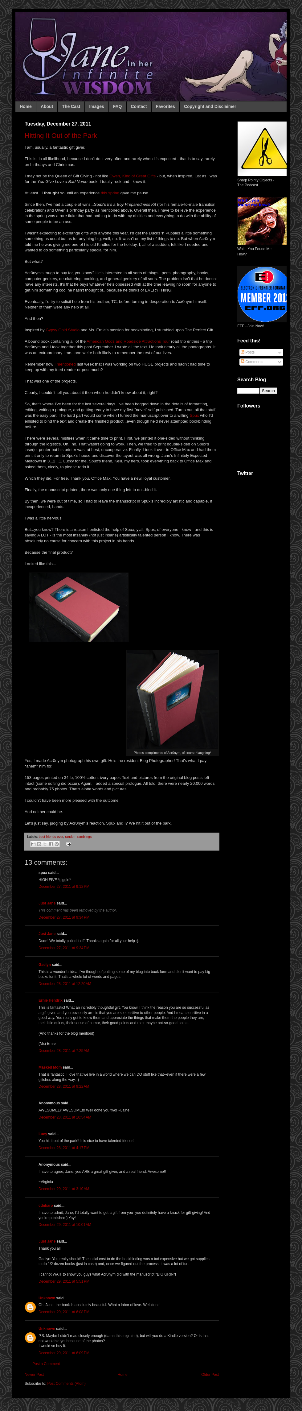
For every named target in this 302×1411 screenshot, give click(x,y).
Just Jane (47, 903)
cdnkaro (46, 1205)
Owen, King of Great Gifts (132, 176)
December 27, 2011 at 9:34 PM (64, 917)
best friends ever (51, 836)
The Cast (71, 106)
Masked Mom (50, 1067)
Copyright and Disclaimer (210, 106)
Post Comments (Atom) (66, 1383)
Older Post (210, 1374)
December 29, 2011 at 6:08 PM (64, 1312)
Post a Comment (46, 1364)
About (47, 106)
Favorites (165, 106)
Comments (252, 362)
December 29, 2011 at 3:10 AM (64, 1189)
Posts (248, 352)
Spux (194, 415)
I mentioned (65, 364)
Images (96, 106)
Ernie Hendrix (51, 1000)
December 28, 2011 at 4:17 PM (64, 1148)
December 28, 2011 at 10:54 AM (65, 1117)
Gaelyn (45, 964)
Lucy (43, 1134)
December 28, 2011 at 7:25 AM (64, 1051)
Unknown (47, 1298)
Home (26, 106)
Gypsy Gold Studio (63, 330)
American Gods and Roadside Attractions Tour (128, 341)
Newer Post (34, 1374)
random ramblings (78, 836)
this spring (110, 193)
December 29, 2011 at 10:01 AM (65, 1225)
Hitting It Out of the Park (61, 135)
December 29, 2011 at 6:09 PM (64, 1353)
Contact (139, 106)
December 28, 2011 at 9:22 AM (64, 1086)
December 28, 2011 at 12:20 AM (65, 984)
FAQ (117, 106)
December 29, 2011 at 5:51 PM (64, 1281)
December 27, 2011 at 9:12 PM (64, 886)
